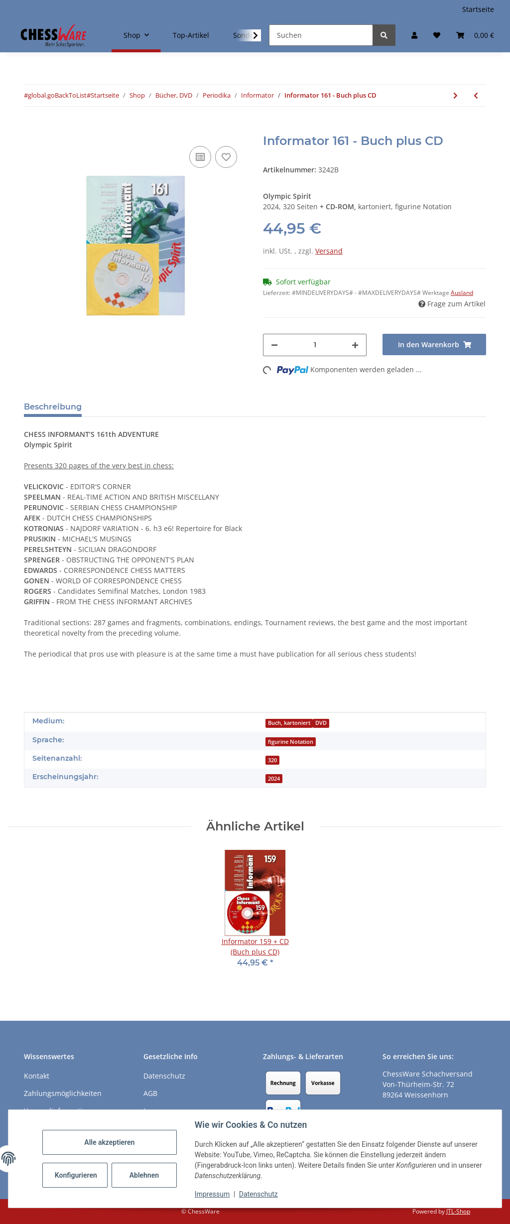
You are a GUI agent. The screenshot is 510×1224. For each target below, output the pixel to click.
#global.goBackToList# (57, 95)
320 (272, 760)
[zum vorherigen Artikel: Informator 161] (476, 95)
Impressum (212, 1194)
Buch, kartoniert (289, 722)
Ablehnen (144, 1175)
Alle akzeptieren (109, 1142)
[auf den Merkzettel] (226, 157)
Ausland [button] (462, 292)
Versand (329, 251)
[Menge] (315, 345)
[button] (414, 35)
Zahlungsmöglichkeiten (63, 1093)
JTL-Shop (458, 1211)
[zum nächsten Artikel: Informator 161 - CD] (455, 95)
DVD (321, 722)
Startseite (478, 9)
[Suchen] (321, 35)
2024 (274, 778)
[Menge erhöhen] (355, 345)
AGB (150, 1093)
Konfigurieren (76, 1175)
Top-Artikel (191, 35)
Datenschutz (258, 1194)
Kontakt (36, 1076)
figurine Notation (290, 741)
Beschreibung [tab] (53, 406)
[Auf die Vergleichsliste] (200, 157)
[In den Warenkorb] (32, 128)
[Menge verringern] (274, 345)
